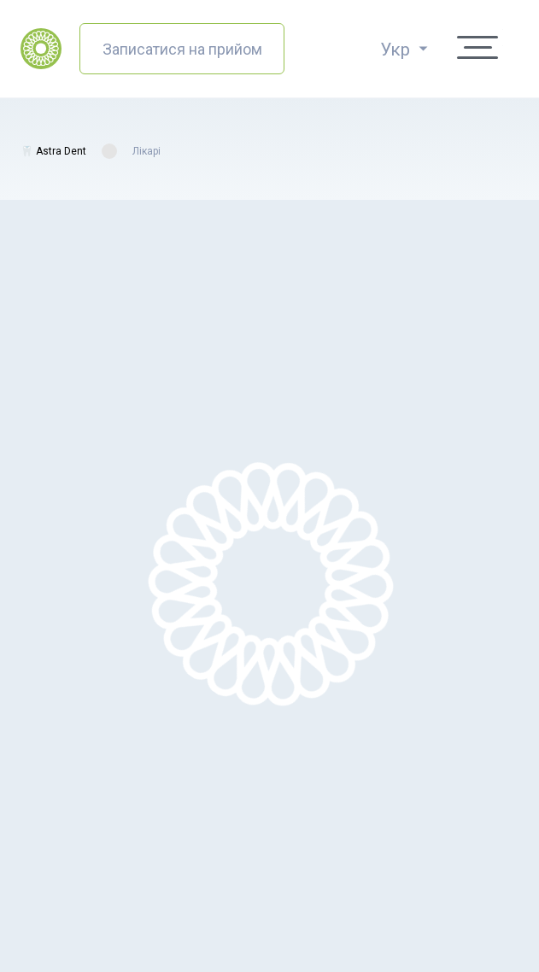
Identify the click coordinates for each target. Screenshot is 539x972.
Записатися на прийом (182, 49)
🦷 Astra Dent (53, 151)
